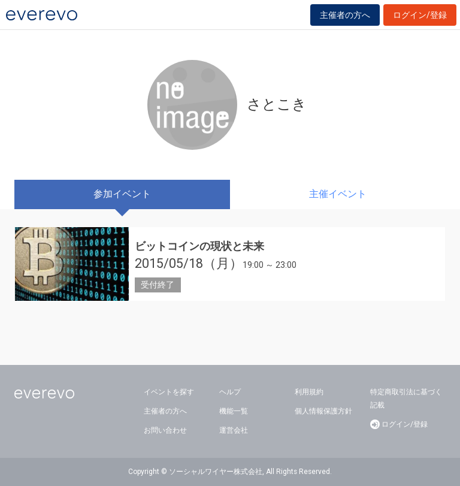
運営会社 (233, 430)
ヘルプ (230, 392)
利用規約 (309, 392)
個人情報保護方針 (323, 411)
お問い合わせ (165, 430)
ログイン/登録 (420, 15)
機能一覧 (233, 411)
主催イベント (338, 194)
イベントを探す (169, 392)
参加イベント (122, 194)
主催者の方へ (345, 15)
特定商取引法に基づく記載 (406, 398)
